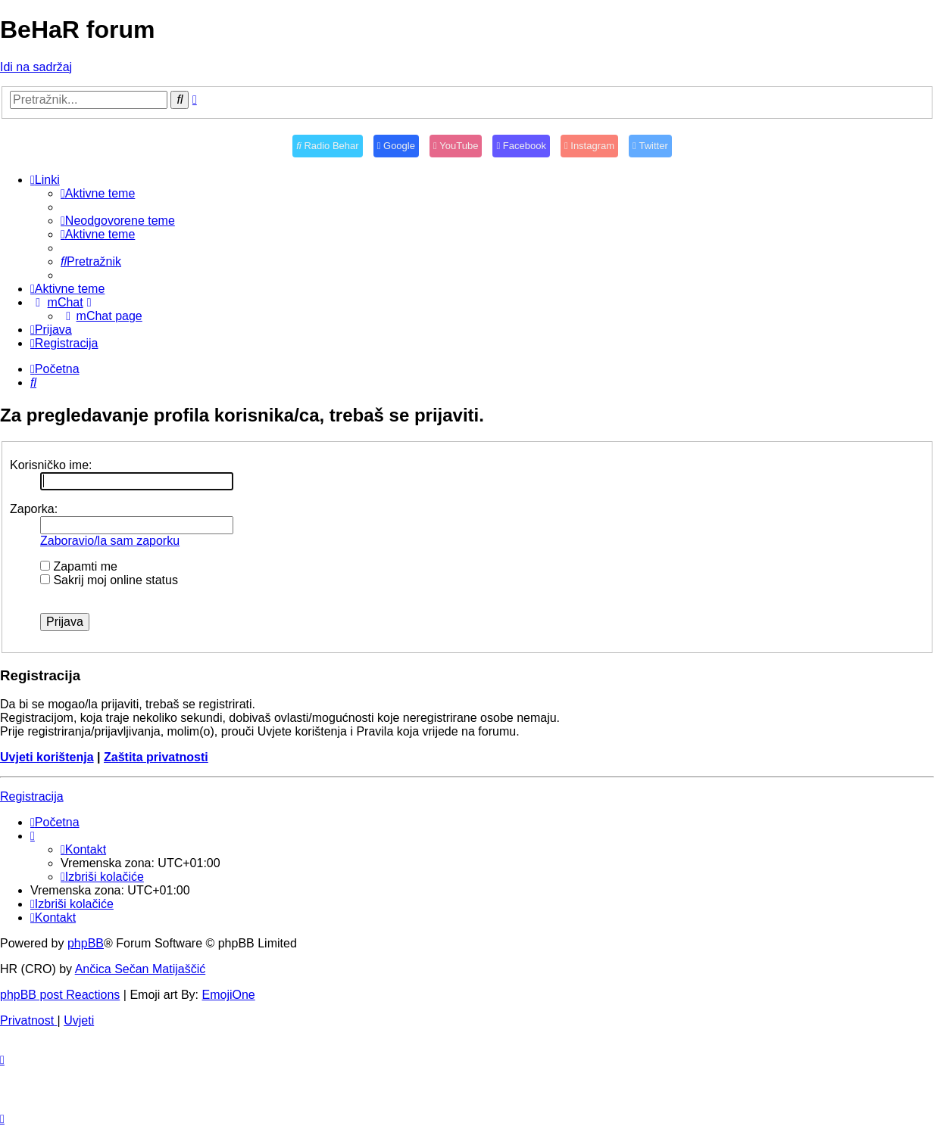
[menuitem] (98, 193)
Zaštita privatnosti (156, 757)
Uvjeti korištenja (47, 757)
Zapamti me (78, 566)
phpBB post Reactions (60, 994)
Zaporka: (34, 508)
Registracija (32, 796)
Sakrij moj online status (109, 580)
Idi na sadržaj (36, 67)
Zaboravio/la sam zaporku (110, 540)
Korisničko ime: (51, 465)
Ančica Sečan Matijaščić (140, 969)
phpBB (85, 943)
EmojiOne (228, 994)
